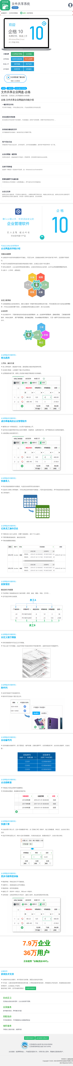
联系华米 (17, 69)
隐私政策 (70, 1059)
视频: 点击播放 (15, 78)
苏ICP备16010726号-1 (66, 1063)
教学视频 (17, 64)
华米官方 (64, 1059)
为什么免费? (29, 59)
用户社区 (29, 64)
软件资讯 (30, 13)
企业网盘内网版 (17, 54)
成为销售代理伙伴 (42, 1038)
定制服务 (29, 69)
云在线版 (29, 54)
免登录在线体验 (17, 59)
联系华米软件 (30, 988)
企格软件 (4, 13)
